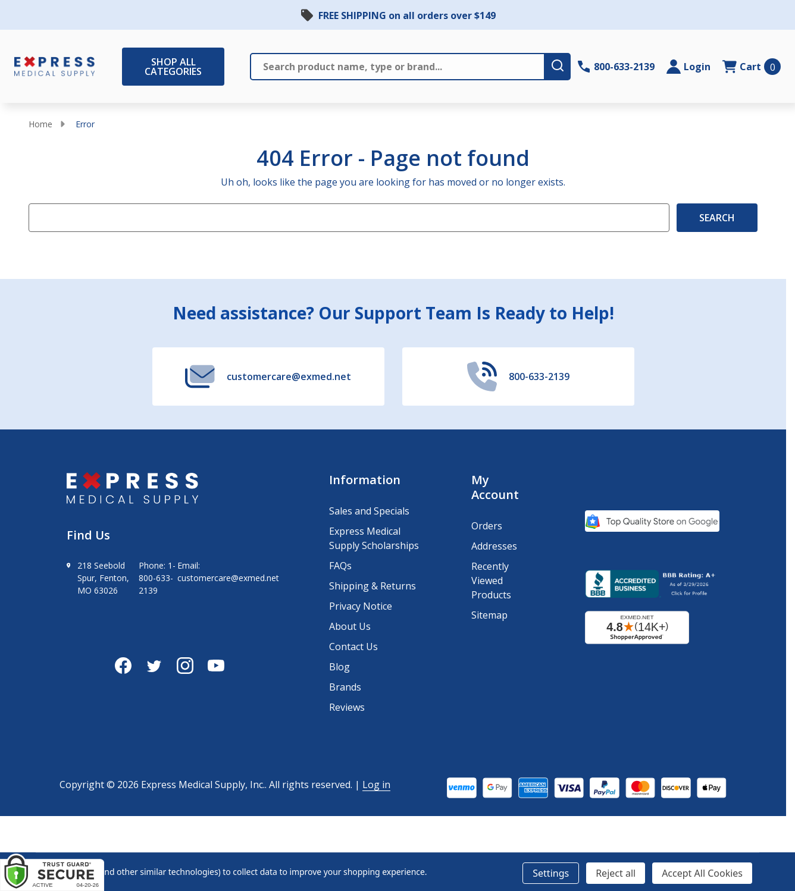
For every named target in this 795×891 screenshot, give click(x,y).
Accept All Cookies (702, 873)
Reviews (347, 707)
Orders (486, 525)
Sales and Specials (369, 510)
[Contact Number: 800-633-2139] (616, 66)
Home (40, 124)
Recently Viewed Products (491, 580)
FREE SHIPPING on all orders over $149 (407, 15)
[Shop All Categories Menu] (128, 66)
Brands (345, 687)
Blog (339, 666)
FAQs (340, 565)
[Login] (688, 66)
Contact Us (353, 646)
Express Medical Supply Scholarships (374, 538)
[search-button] (558, 66)
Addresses (494, 546)
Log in (376, 784)
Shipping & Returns (372, 585)
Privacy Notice (360, 606)
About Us (350, 626)
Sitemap (489, 615)
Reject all (616, 873)
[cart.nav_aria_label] (751, 66)
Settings (551, 873)
